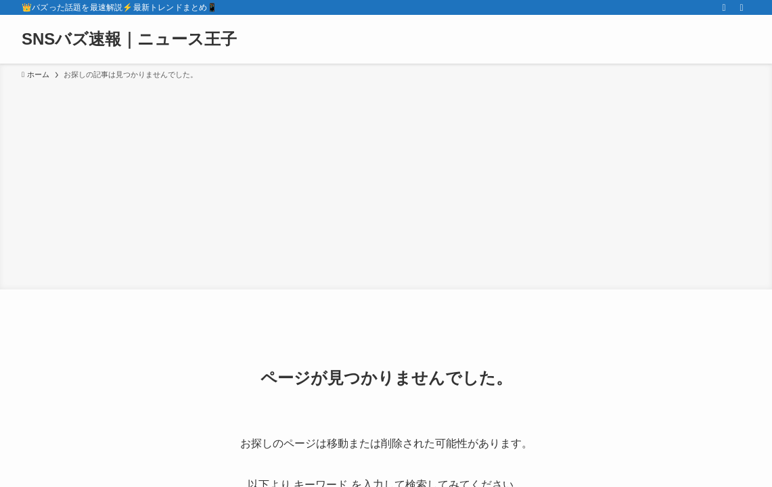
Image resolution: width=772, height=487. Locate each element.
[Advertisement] (386, 182)
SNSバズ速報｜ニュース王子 (129, 39)
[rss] (724, 7)
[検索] (741, 7)
